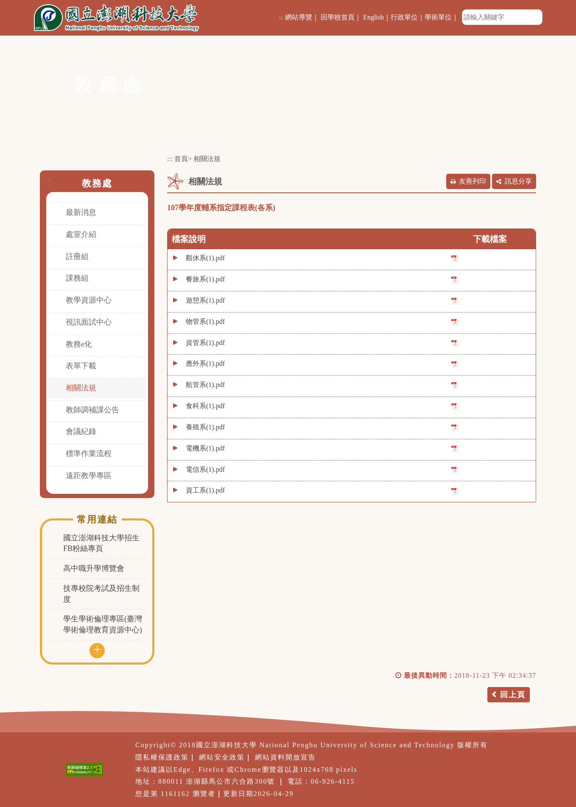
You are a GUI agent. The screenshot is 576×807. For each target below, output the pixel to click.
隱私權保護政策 (162, 757)
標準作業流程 (89, 453)
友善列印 (472, 181)
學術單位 (438, 17)
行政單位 (404, 17)
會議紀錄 (81, 431)
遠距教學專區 (89, 475)
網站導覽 (298, 17)
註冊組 (77, 256)
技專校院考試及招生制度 (101, 594)
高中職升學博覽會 (93, 568)
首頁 (181, 158)
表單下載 (81, 366)
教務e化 (79, 344)
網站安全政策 (222, 757)
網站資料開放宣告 (285, 757)
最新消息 (81, 212)
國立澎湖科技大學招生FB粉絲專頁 (101, 543)
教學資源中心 (89, 300)
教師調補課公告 (92, 410)
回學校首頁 (338, 17)
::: (281, 17)
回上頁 (513, 694)
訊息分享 (518, 181)
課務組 (77, 278)
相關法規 (81, 388)
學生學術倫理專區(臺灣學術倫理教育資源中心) (102, 624)
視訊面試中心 (89, 322)
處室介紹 (81, 234)
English (373, 17)
